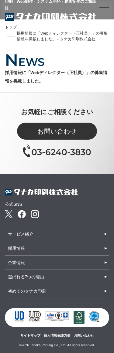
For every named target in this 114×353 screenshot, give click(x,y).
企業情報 (16, 262)
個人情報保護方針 (57, 335)
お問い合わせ (57, 131)
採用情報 (16, 248)
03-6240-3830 (61, 152)
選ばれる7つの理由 (26, 276)
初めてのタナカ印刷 (27, 291)
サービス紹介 (20, 234)
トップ (11, 27)
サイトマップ (30, 335)
